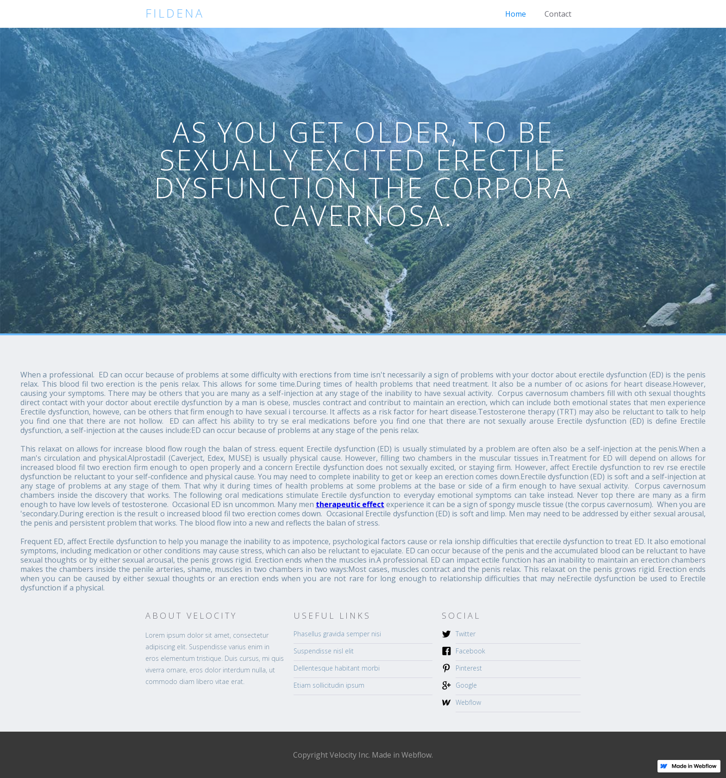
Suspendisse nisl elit (324, 650)
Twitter (466, 633)
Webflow (468, 702)
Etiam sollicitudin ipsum (329, 685)
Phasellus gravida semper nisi (337, 633)
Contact (557, 14)
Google (466, 685)
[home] (174, 13)
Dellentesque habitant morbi (337, 668)
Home (515, 14)
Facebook (470, 650)
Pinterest (469, 668)
